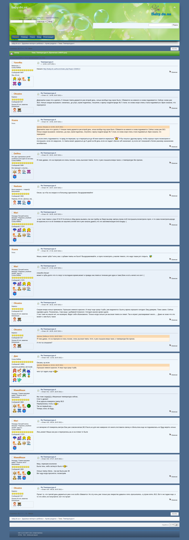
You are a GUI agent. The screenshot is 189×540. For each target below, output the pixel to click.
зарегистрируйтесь (52, 17)
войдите (40, 17)
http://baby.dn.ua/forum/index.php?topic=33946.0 (61, 69)
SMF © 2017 (28, 533)
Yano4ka (18, 62)
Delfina (17, 153)
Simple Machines (37, 533)
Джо (16, 356)
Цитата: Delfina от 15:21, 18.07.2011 (49, 336)
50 (26, 48)
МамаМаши (19, 390)
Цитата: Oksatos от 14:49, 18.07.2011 (50, 127)
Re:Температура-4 (48, 93)
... (24, 48)
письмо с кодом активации (28, 19)
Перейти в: (165, 525)
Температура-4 (47, 62)
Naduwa (18, 186)
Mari (16, 213)
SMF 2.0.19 (21, 533)
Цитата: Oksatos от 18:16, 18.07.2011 (50, 365)
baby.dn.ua (19, 7)
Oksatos (18, 94)
